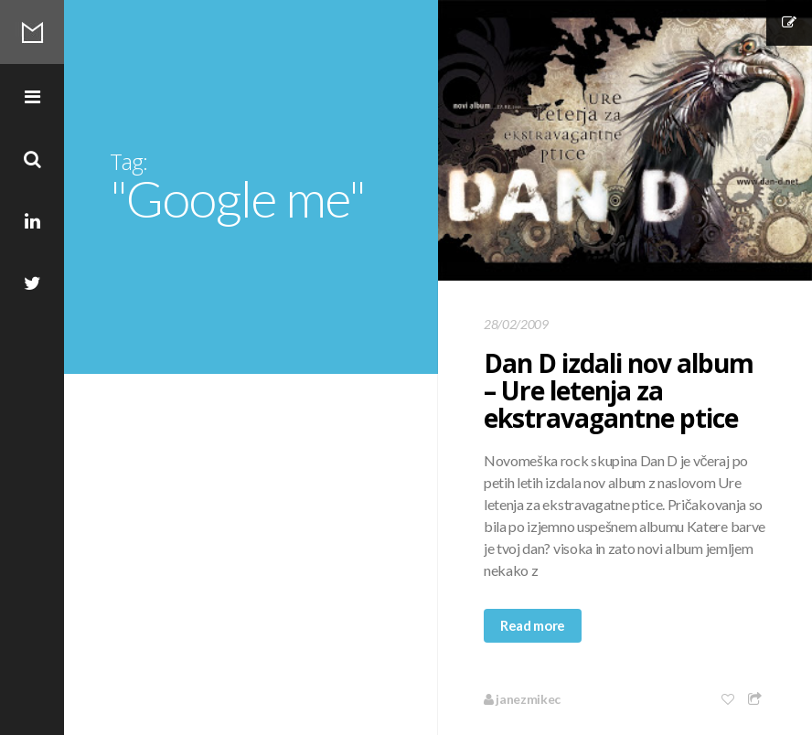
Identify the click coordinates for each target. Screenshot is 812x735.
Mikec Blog (32, 32)
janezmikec (522, 699)
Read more (532, 625)
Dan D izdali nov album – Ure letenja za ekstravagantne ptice (618, 390)
